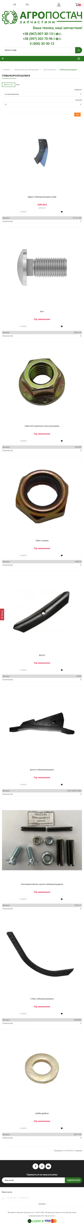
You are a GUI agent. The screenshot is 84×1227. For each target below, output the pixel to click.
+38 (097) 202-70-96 (42, 39)
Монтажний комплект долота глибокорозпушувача (42, 884)
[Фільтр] (2, 614)
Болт (42, 311)
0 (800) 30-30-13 (42, 43)
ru (27, 4)
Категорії (8, 84)
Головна (6, 70)
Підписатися (73, 1180)
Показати (78, 100)
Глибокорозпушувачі (68, 70)
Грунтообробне (49, 70)
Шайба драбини (42, 1113)
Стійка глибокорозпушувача (42, 999)
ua (14, 4)
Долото (42, 655)
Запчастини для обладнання (26, 70)
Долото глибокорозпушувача (42, 770)
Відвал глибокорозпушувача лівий (42, 197)
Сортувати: (78, 90)
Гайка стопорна (42, 541)
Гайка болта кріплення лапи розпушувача (42, 426)
